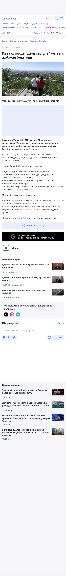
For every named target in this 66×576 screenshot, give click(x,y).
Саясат (5, 23)
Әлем (12, 23)
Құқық (34, 23)
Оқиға (26, 23)
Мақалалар (43, 23)
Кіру (62, 323)
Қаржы (19, 23)
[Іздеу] (56, 18)
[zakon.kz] (9, 18)
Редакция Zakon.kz (38, 41)
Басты (4, 41)
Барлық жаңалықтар (18, 41)
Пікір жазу (58, 337)
